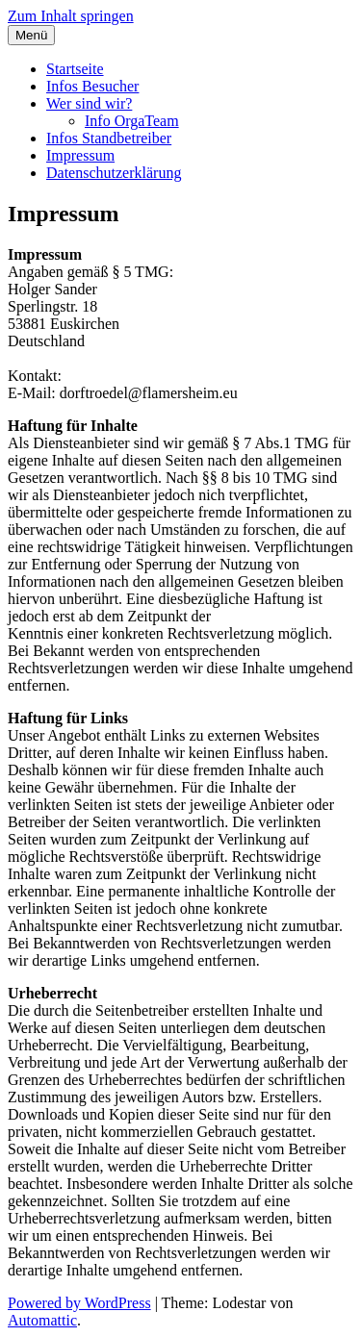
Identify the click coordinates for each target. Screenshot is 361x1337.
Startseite (75, 69)
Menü (31, 35)
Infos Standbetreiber (108, 138)
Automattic (42, 1320)
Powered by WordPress (79, 1303)
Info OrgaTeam (132, 121)
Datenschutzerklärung (113, 172)
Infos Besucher (92, 86)
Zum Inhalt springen (71, 16)
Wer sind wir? (89, 103)
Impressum (80, 155)
